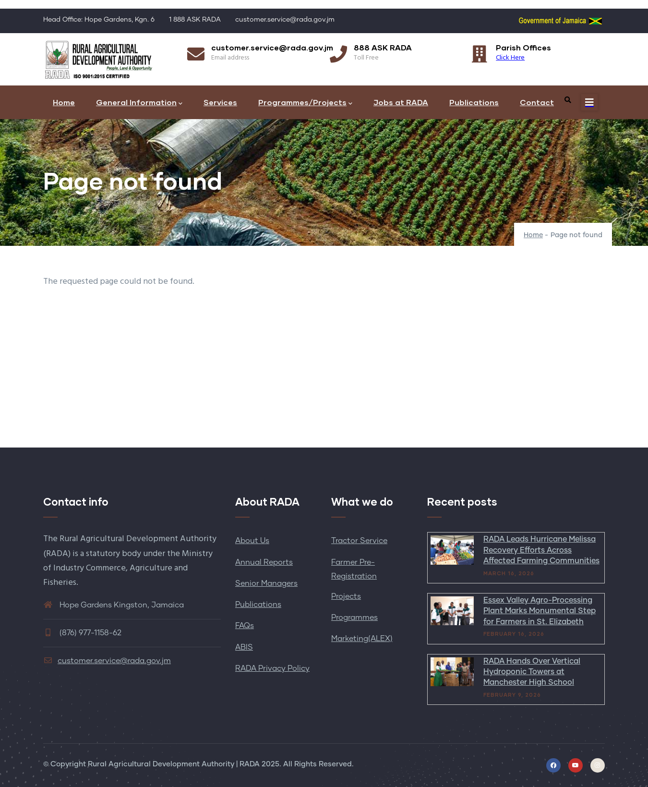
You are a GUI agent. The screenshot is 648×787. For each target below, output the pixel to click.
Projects (346, 596)
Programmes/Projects (305, 103)
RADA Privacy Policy (272, 668)
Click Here (510, 57)
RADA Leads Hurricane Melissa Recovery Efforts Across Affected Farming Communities (541, 550)
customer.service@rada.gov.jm (107, 661)
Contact (537, 102)
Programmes (354, 617)
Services (220, 102)
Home (64, 102)
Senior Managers (266, 583)
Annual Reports (264, 562)
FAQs (244, 626)
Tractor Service (359, 541)
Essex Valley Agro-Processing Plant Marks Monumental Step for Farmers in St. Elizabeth (539, 611)
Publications (474, 102)
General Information (139, 103)
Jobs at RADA (400, 102)
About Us (252, 541)
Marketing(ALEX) (362, 638)
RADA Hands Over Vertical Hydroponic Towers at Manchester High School (531, 672)
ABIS (244, 647)
